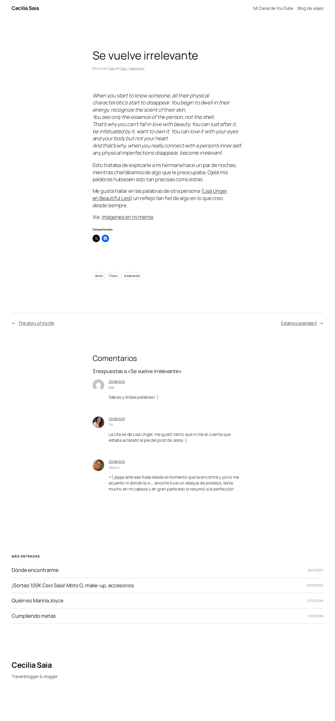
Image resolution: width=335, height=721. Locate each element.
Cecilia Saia (25, 8)
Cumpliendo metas (34, 616)
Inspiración (136, 68)
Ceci (112, 68)
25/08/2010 (117, 381)
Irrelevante (132, 276)
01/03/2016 (315, 616)
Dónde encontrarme (35, 570)
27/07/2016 (315, 600)
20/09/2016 (315, 585)
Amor (99, 276)
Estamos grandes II (299, 323)
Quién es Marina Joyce (38, 601)
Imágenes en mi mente (128, 217)
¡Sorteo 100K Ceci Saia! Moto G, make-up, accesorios (73, 585)
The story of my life (36, 323)
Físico (113, 276)
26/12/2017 (315, 570)
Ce (111, 424)
